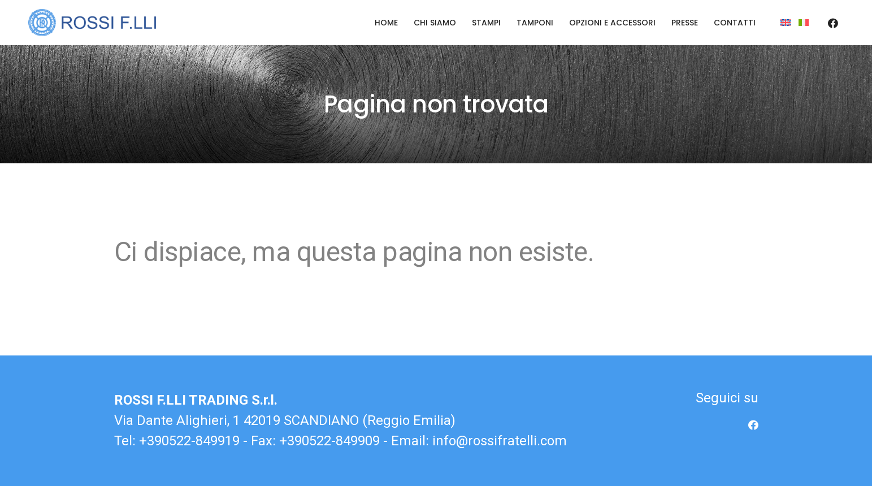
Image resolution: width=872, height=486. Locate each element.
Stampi (486, 22)
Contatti (735, 22)
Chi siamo (435, 22)
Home (386, 22)
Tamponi (535, 22)
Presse (684, 22)
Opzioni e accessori (612, 22)
